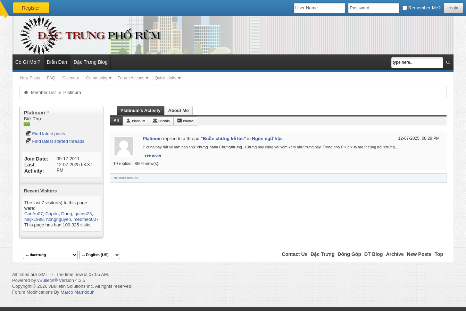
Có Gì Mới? (27, 62)
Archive (394, 254)
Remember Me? (421, 7)
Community (96, 78)
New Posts (30, 78)
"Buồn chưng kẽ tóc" (223, 138)
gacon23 (83, 213)
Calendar (70, 78)
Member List (43, 92)
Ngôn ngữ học (267, 138)
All (116, 120)
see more (152, 155)
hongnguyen (58, 219)
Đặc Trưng (322, 254)
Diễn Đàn (57, 62)
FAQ (51, 78)
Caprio (52, 213)
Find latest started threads (54, 141)
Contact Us (295, 254)
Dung (66, 213)
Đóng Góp (349, 254)
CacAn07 (33, 213)
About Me (178, 110)
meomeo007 (86, 219)
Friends (164, 121)
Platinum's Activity (140, 110)
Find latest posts (45, 133)
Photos (188, 121)
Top (438, 254)
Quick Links (165, 78)
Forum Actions (131, 78)
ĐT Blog (373, 254)
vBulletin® (47, 280)
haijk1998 (34, 219)
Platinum (138, 121)
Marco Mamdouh (77, 292)
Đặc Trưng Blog (91, 62)
